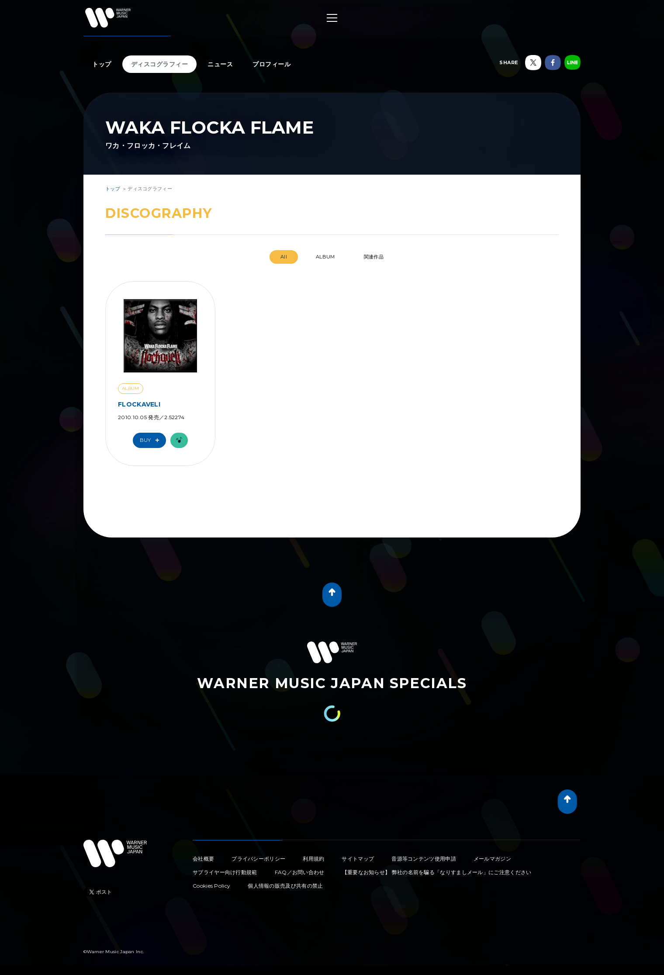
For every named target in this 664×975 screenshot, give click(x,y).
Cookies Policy (211, 885)
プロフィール (271, 64)
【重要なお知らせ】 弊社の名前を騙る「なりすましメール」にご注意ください (437, 872)
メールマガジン (492, 858)
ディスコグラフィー (159, 64)
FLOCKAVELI (139, 404)
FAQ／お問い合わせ (300, 872)
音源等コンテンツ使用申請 (423, 858)
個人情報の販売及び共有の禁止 (285, 885)
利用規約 (313, 858)
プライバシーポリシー (258, 858)
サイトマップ (358, 858)
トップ (101, 64)
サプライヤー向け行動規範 (225, 872)
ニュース (220, 64)
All (283, 257)
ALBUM (325, 257)
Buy (151, 440)
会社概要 (203, 858)
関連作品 (374, 257)
